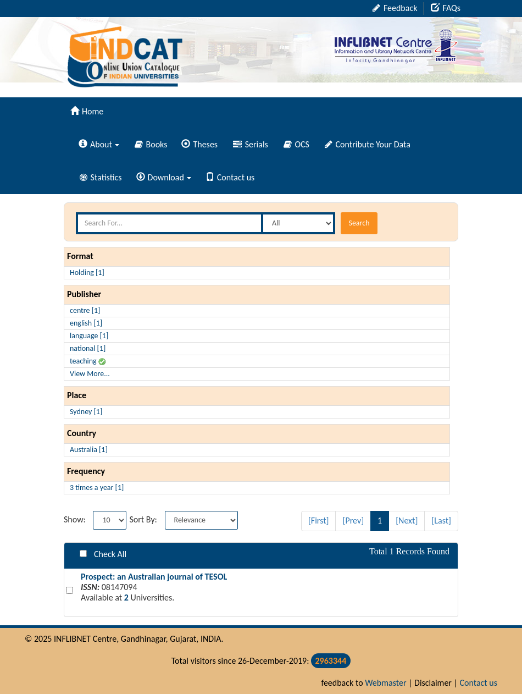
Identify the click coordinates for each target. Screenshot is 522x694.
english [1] (86, 323)
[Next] (407, 520)
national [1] (87, 348)
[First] (318, 520)
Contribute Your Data (367, 144)
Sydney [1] (86, 411)
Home (86, 111)
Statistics (101, 177)
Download (163, 177)
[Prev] (353, 520)
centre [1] (85, 310)
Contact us (230, 177)
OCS (296, 144)
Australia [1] (89, 449)
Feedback (395, 8)
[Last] (441, 520)
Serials (250, 144)
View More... (90, 373)
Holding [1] (87, 272)
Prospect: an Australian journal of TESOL (154, 576)
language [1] (89, 335)
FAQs (445, 8)
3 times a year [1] (97, 487)
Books (151, 144)
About (99, 144)
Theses (199, 144)
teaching (87, 361)
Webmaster (385, 683)
